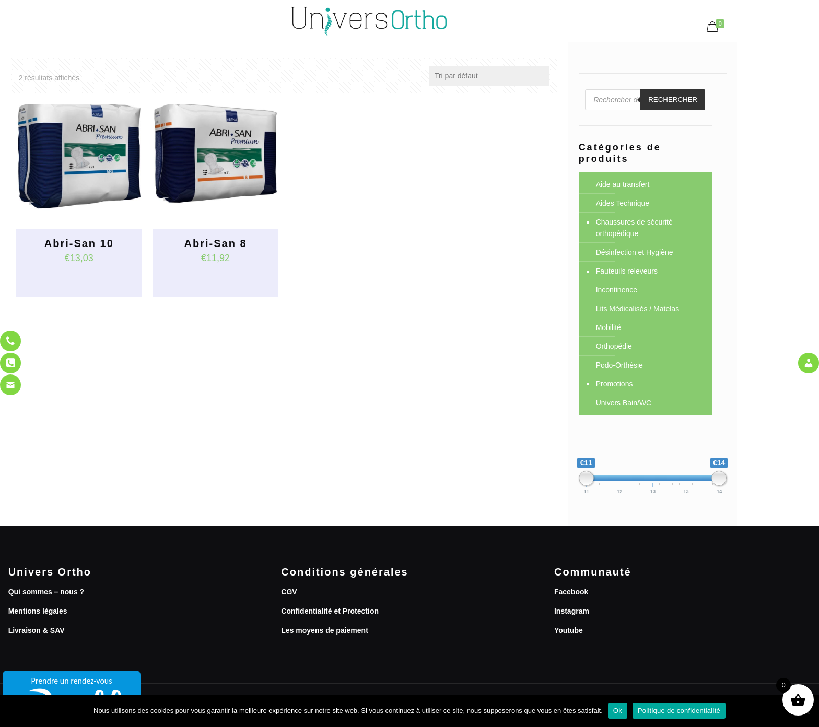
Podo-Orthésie (619, 365)
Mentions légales (37, 611)
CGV (289, 592)
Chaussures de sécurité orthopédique (634, 228)
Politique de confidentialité (679, 710)
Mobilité (608, 327)
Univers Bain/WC (624, 402)
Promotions (614, 384)
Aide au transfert (623, 184)
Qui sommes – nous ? (46, 592)
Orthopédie (614, 346)
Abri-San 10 (79, 243)
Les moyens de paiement (324, 630)
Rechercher (672, 99)
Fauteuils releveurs (627, 271)
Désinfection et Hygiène (634, 252)
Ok (617, 710)
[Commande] (489, 76)
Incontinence (616, 290)
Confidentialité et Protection (330, 611)
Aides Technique (622, 203)
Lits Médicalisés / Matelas (638, 308)
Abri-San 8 (215, 243)
